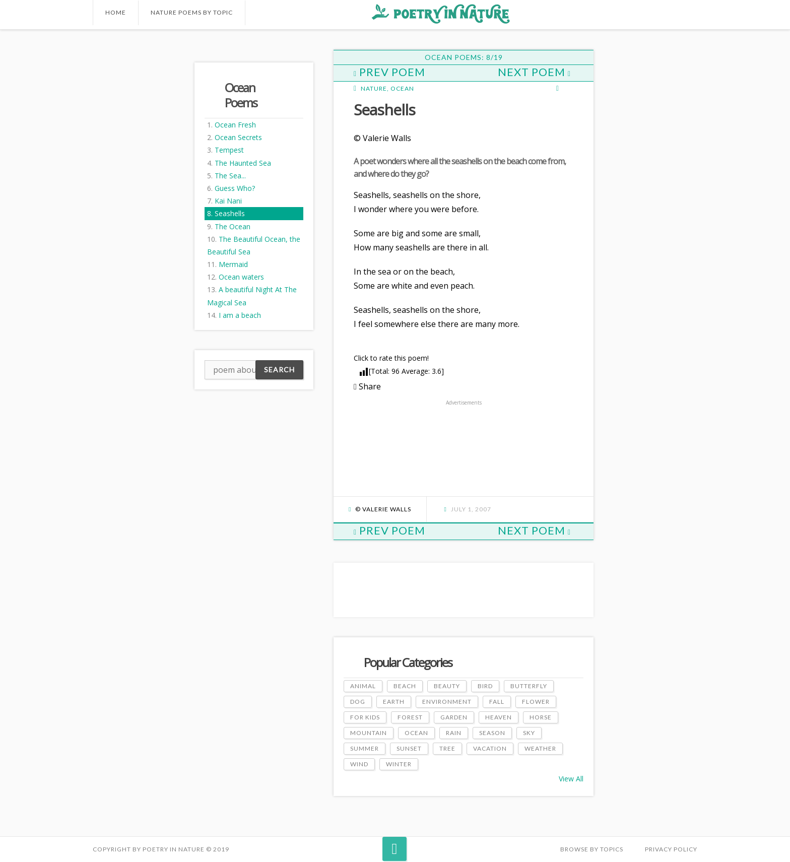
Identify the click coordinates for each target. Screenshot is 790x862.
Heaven (498, 717)
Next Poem (534, 72)
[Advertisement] (133, 201)
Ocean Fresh (235, 124)
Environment (447, 701)
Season (492, 733)
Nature (374, 88)
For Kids (365, 717)
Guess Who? (235, 188)
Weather (540, 748)
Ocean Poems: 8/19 (464, 57)
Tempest (229, 150)
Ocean (402, 88)
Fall (496, 701)
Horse (541, 717)
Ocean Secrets (238, 137)
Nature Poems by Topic (192, 12)
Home (115, 12)
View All (571, 778)
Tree (447, 748)
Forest (410, 717)
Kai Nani (228, 201)
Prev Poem (389, 72)
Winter (399, 764)
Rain (454, 733)
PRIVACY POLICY (671, 849)
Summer (364, 748)
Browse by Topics (591, 849)
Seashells (230, 213)
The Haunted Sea (243, 163)
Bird (485, 686)
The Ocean (232, 226)
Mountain (368, 733)
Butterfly (528, 686)
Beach (404, 686)
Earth (394, 701)
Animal (363, 686)
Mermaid (233, 264)
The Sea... (230, 175)
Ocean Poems (241, 95)
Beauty (447, 686)
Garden (454, 717)
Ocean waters (241, 277)
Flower (536, 701)
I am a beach (240, 315)
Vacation (490, 748)
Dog (357, 701)
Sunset (409, 748)
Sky (529, 733)
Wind (359, 764)
